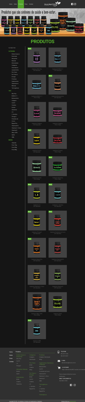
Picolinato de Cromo (15, 120)
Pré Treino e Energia (15, 75)
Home (10, 4)
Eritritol (13, 107)
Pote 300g (14, 147)
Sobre (15, 4)
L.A (12, 112)
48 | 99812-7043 (63, 380)
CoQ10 (13, 102)
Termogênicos (15, 88)
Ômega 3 (14, 116)
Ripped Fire (14, 123)
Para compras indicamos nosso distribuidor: (67, 375)
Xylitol (13, 135)
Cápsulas (14, 142)
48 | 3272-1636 (64, 353)
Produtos (21, 4)
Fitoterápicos (15, 67)
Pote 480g (14, 149)
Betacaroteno (15, 98)
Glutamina (14, 109)
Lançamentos (15, 70)
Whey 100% (15, 132)
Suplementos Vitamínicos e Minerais (15, 83)
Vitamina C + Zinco (16, 128)
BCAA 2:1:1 (14, 96)
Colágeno (14, 100)
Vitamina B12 (15, 125)
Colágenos (14, 65)
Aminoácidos (15, 63)
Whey (30, 369)
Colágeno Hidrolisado (44, 357)
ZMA (13, 137)
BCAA (17, 379)
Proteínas (14, 79)
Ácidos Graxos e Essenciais (16, 55)
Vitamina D (14, 130)
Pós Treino (14, 72)
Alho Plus (14, 93)
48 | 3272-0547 (64, 356)
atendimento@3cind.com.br (69, 362)
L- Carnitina (32, 386)
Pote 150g (14, 145)
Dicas (26, 4)
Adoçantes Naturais (14, 59)
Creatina (14, 105)
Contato (31, 4)
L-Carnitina (14, 114)
